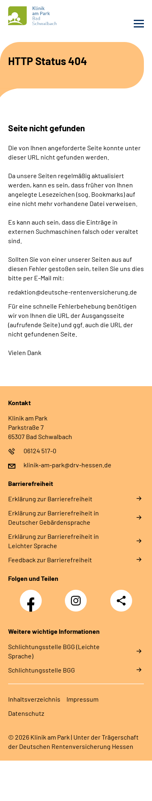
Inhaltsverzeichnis (34, 699)
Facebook (33, 596)
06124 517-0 (40, 450)
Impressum (82, 699)
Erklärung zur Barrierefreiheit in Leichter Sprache (53, 540)
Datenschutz (26, 713)
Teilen (121, 600)
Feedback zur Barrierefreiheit (50, 559)
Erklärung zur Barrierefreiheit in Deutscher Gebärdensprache (53, 517)
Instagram (78, 596)
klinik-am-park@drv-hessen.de (67, 465)
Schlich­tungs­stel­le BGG (41, 670)
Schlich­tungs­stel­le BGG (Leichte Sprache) (54, 651)
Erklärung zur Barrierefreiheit (50, 498)
